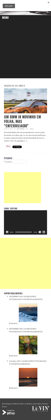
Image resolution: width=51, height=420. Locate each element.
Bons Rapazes (7, 403)
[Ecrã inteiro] (44, 232)
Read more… (14, 323)
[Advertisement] (25, 51)
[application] (25, 222)
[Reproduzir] (7, 232)
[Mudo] (40, 232)
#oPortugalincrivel (13, 293)
